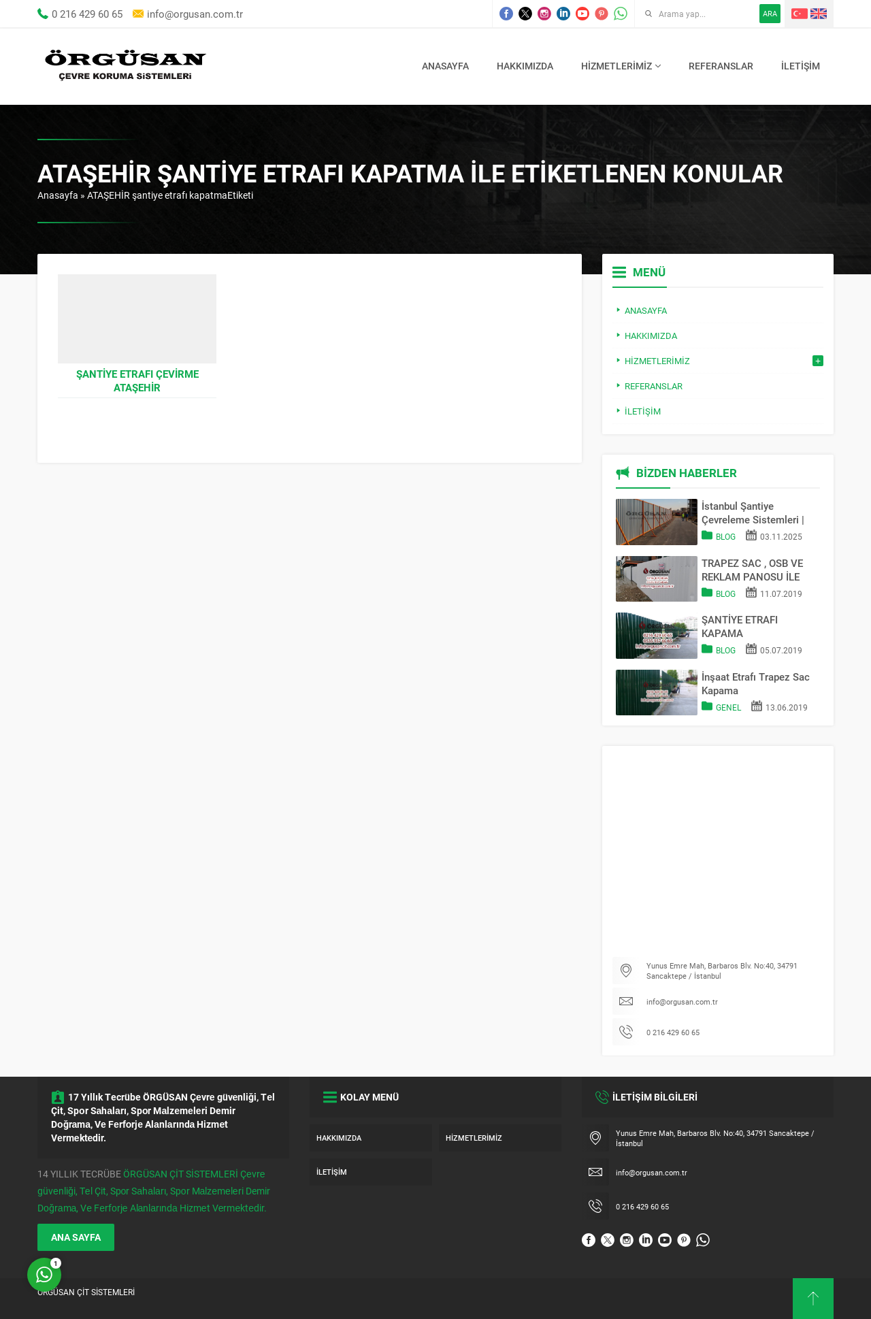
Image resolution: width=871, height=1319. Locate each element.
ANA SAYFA (76, 1237)
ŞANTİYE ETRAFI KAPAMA (740, 626)
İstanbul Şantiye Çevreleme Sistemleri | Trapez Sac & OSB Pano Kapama (756, 512)
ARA (770, 13)
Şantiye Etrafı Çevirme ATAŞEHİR (137, 380)
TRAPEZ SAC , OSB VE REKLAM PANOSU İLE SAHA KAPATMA (752, 569)
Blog (726, 536)
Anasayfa (57, 195)
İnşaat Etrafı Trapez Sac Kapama (756, 683)
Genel (728, 707)
